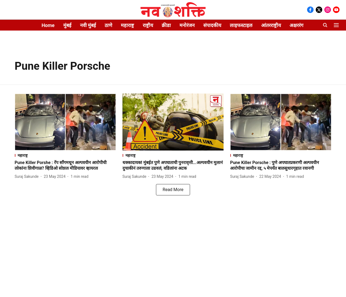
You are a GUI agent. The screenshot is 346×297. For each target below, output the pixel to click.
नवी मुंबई (88, 25)
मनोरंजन (187, 25)
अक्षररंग (296, 25)
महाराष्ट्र (127, 25)
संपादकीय (212, 25)
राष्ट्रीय (148, 25)
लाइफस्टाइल (241, 25)
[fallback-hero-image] (65, 122)
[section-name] (65, 155)
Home (48, 25)
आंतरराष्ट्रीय (271, 25)
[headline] (65, 165)
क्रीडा (166, 25)
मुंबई (67, 25)
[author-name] (28, 176)
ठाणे (108, 25)
